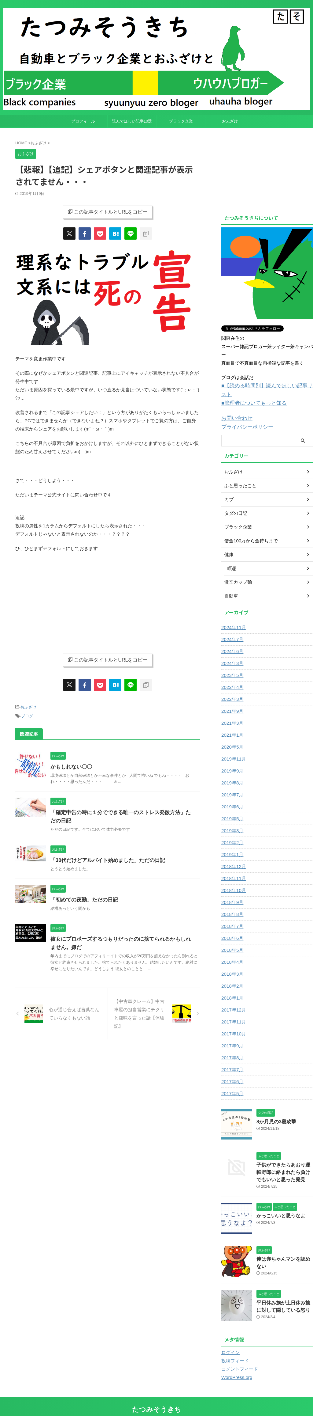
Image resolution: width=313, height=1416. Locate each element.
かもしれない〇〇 (70, 765)
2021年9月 (231, 700)
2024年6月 (231, 640)
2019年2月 (231, 831)
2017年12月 (232, 999)
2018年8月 (231, 903)
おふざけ (230, 121)
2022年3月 (231, 688)
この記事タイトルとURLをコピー (107, 211)
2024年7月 (231, 628)
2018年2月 (231, 975)
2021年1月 (231, 724)
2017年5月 (231, 1082)
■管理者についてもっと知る (250, 394)
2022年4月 (231, 676)
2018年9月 (231, 891)
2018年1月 (231, 987)
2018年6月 (231, 927)
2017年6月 (231, 1070)
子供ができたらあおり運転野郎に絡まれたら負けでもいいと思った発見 (284, 1160)
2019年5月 (231, 807)
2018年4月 (231, 951)
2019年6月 (231, 795)
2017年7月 (231, 1058)
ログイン (229, 1339)
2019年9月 (231, 759)
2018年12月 (232, 855)
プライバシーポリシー (244, 416)
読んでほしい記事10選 (132, 121)
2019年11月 (232, 748)
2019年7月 (231, 783)
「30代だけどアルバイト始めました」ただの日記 (104, 859)
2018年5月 (231, 939)
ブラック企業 (181, 121)
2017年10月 (232, 1022)
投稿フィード (234, 1347)
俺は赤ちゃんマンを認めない (284, 1246)
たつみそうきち (156, 1396)
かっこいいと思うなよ (277, 1203)
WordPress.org (235, 1364)
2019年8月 (231, 771)
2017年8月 (231, 1046)
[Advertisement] (107, 601)
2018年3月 (231, 963)
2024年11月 (232, 616)
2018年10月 (232, 879)
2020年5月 (231, 736)
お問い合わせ (235, 408)
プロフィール (83, 121)
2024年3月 (231, 652)
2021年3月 (231, 712)
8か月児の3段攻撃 (273, 1110)
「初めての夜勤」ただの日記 (82, 898)
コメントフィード (238, 1355)
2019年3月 (231, 819)
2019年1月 (231, 843)
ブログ (27, 715)
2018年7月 (231, 915)
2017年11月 (232, 1010)
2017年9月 (231, 1034)
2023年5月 (231, 664)
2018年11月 (232, 867)
